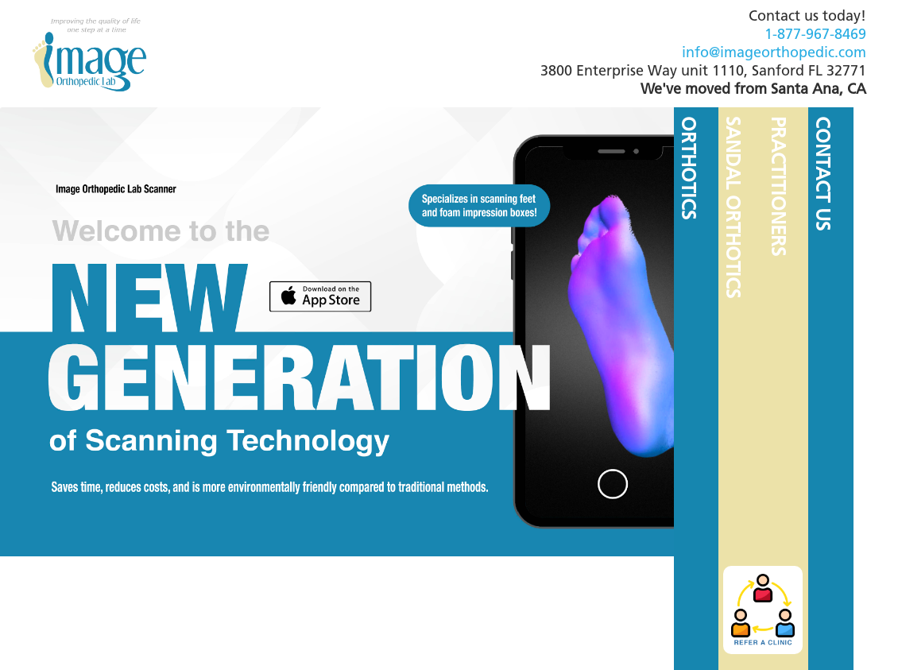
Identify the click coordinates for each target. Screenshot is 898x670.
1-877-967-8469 (815, 35)
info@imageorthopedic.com (774, 53)
